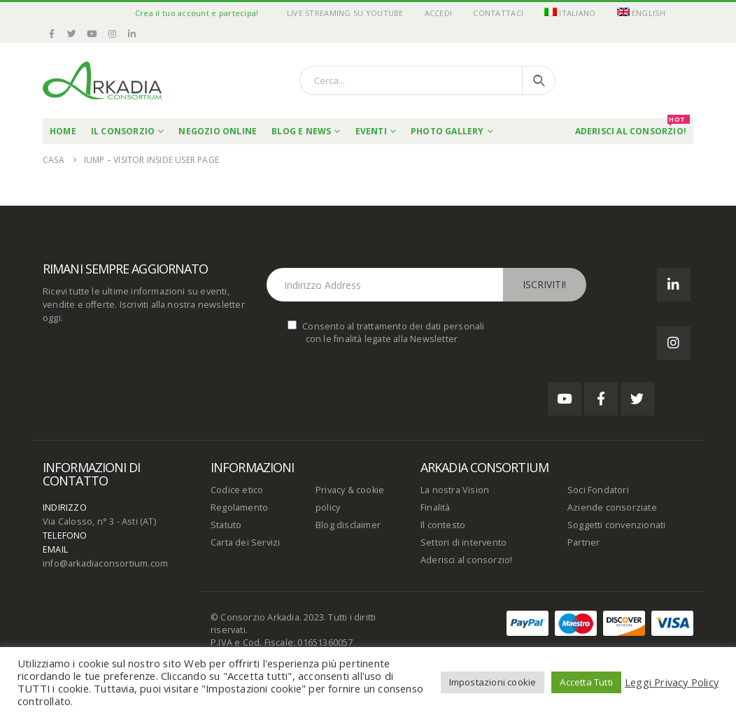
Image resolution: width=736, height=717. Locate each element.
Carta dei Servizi (245, 542)
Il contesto (442, 525)
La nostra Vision (454, 490)
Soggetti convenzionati (616, 525)
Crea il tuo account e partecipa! (197, 13)
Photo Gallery (447, 131)
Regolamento (239, 507)
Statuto (226, 525)
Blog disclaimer (348, 525)
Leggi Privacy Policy (672, 682)
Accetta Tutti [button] (586, 682)
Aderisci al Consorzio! (632, 127)
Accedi (439, 13)
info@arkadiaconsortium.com (105, 563)
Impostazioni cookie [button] (493, 682)
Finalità (435, 507)
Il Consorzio (123, 131)
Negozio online (217, 131)
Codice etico (237, 490)
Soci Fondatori (598, 490)
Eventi (371, 131)
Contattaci (498, 13)
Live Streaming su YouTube (345, 13)
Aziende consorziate (612, 507)
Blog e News (301, 131)
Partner (583, 542)
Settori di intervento (463, 542)
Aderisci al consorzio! (466, 560)
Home (63, 131)
